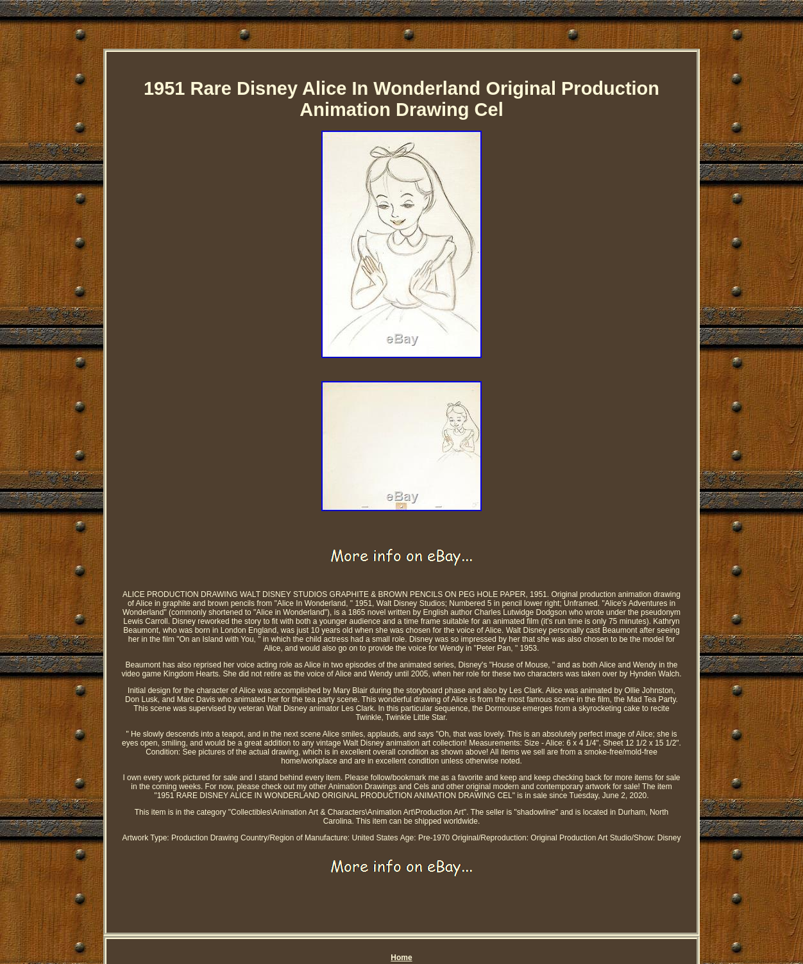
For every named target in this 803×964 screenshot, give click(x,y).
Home (401, 957)
